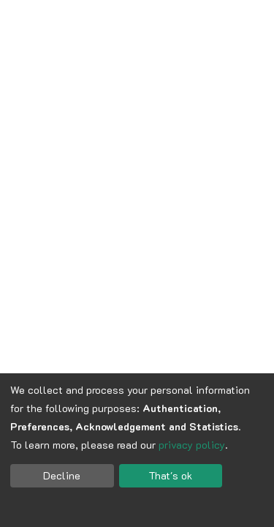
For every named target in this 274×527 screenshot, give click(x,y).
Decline (61, 475)
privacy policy (192, 445)
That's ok (170, 475)
